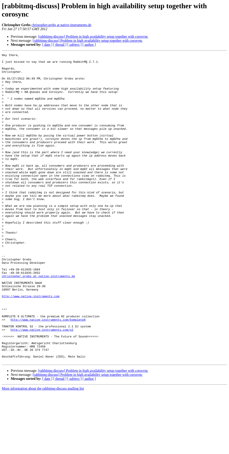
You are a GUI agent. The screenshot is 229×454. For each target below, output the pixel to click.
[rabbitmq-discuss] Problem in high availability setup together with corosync (93, 36)
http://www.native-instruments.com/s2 (42, 385)
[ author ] (89, 44)
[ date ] (47, 44)
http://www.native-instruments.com (30, 345)
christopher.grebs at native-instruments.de (61, 25)
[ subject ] (74, 44)
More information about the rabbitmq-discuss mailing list (43, 450)
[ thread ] (59, 44)
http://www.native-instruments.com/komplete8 (48, 373)
